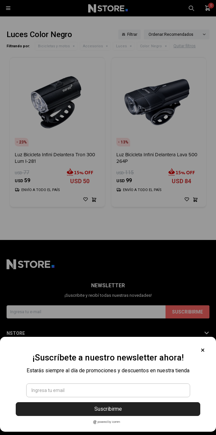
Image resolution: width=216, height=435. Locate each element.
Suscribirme (108, 409)
